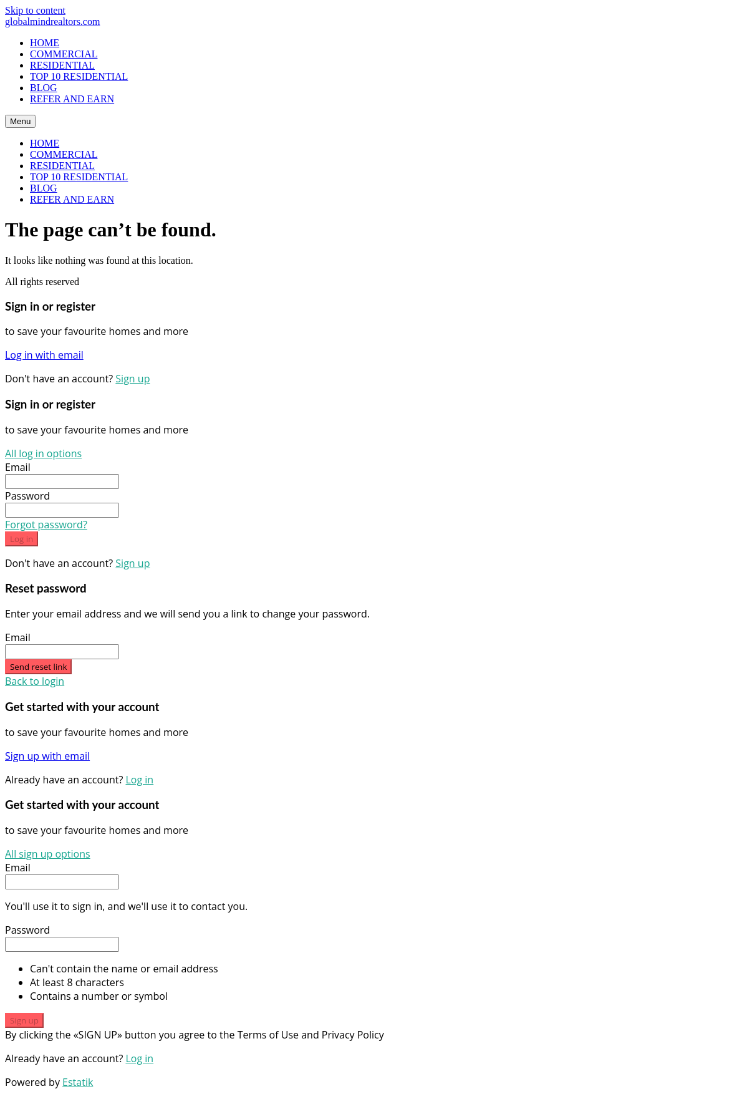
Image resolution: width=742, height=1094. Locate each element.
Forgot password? (46, 524)
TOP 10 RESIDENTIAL (79, 76)
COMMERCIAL (63, 54)
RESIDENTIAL (62, 65)
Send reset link (38, 666)
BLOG (43, 87)
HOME (44, 42)
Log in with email (44, 355)
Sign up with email (47, 756)
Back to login (34, 681)
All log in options (43, 453)
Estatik (77, 1082)
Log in (21, 539)
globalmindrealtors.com (52, 21)
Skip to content (35, 10)
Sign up (132, 378)
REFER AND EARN (72, 99)
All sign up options (47, 854)
